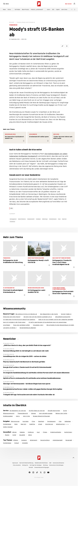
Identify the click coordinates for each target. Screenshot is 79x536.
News (4, 9)
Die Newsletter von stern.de (18, 410)
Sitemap (33, 413)
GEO (53, 9)
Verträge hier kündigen (36, 465)
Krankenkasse (7, 424)
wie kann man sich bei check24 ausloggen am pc (38, 317)
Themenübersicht (23, 413)
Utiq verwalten (17, 465)
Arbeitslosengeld (57, 440)
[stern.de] (39, 3)
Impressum (15, 463)
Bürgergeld (69, 440)
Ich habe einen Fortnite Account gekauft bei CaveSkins (19, 319)
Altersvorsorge (15, 421)
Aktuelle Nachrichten (54, 410)
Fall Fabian (17, 9)
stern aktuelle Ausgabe (45, 413)
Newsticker (10, 338)
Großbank (38, 219)
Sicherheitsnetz (52, 219)
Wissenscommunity (8, 413)
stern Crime (64, 9)
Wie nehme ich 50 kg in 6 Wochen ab (26, 314)
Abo (68, 3)
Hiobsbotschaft (30, 219)
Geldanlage (68, 421)
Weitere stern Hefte (61, 413)
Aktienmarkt (33, 440)
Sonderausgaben (8, 416)
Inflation (15, 440)
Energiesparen (51, 421)
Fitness (45, 432)
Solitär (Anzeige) (8, 427)
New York (64, 219)
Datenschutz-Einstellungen (56, 465)
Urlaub (40, 424)
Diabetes (22, 432)
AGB (50, 463)
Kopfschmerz (68, 432)
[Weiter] (74, 9)
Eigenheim (41, 421)
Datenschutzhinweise (58, 463)
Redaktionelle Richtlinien (41, 463)
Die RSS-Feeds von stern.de (37, 410)
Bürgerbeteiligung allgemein (28, 328)
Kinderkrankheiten (55, 432)
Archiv (65, 410)
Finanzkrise (12, 221)
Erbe (60, 421)
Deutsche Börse (45, 440)
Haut (38, 432)
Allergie (14, 432)
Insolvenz (24, 440)
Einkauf (16, 443)
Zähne (30, 435)
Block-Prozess (25, 9)
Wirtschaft (11, 22)
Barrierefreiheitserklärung (26, 463)
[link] (74, 3)
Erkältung (31, 432)
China (33, 421)
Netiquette (25, 465)
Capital (57, 9)
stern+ (48, 9)
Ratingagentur (13, 219)
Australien (26, 421)
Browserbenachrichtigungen (42, 467)
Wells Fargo (44, 219)
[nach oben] (73, 457)
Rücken (7, 435)
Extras (9, 9)
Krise (59, 219)
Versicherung (49, 424)
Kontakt (31, 467)
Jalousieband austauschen (62, 317)
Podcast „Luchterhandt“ (37, 9)
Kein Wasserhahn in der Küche (49, 314)
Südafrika (32, 424)
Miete (16, 424)
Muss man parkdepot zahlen (21, 325)
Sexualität (22, 435)
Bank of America (22, 219)
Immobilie (25, 443)
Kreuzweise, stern (38, 325)
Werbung (45, 465)
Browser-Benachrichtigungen (41, 416)
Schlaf (14, 435)
